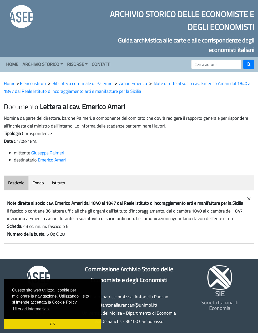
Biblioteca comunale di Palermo (82, 83)
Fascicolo (16, 183)
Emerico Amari (52, 159)
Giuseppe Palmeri (47, 152)
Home (9, 83)
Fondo (38, 183)
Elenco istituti (33, 83)
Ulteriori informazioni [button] (31, 309)
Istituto (58, 183)
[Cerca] (216, 64)
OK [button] (52, 324)
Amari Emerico (133, 83)
